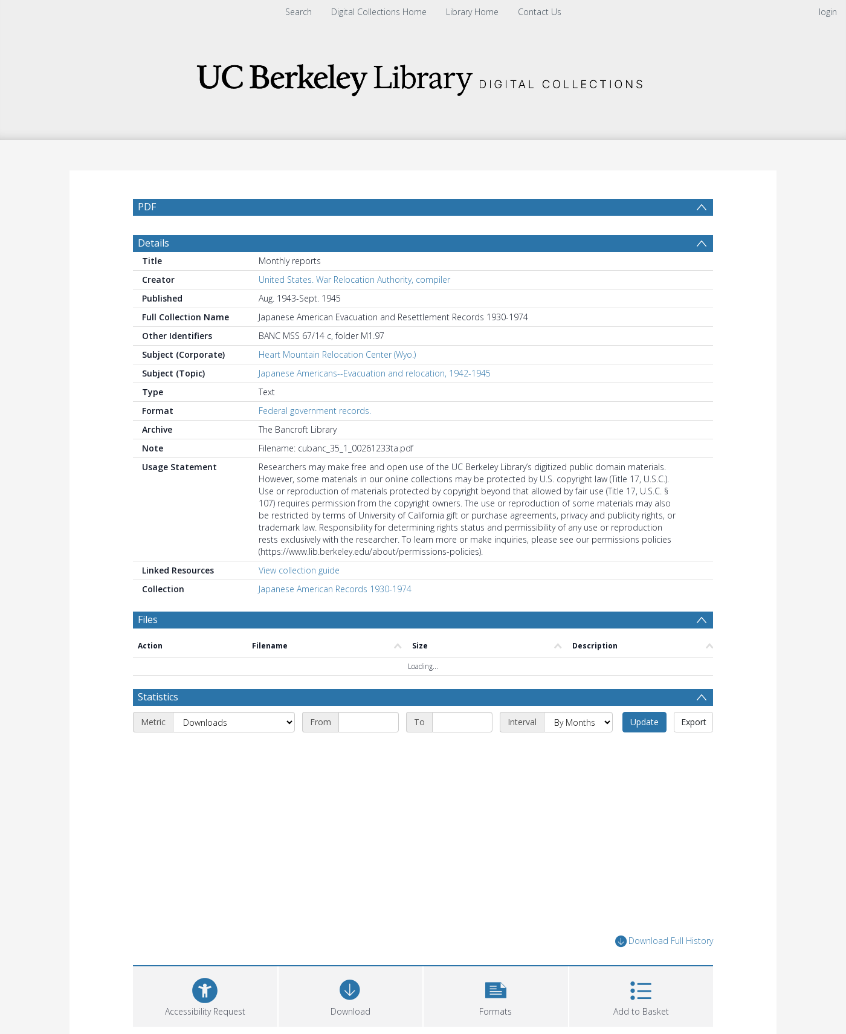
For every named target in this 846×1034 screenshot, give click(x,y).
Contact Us (539, 12)
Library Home (472, 12)
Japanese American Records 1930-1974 (335, 589)
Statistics (158, 696)
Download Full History (664, 941)
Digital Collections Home (379, 12)
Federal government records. (315, 410)
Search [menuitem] (298, 12)
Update (644, 722)
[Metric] (234, 722)
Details (153, 243)
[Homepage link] (423, 76)
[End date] (462, 722)
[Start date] (368, 722)
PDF (147, 206)
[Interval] (578, 722)
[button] (496, 995)
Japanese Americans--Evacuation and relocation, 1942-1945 (375, 373)
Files (148, 619)
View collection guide (299, 570)
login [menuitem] (828, 12)
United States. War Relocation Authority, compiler (354, 279)
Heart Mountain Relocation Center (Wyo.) (337, 354)
